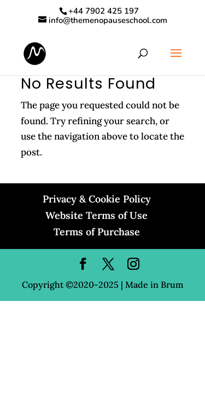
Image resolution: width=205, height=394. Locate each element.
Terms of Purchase (97, 231)
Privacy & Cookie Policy (97, 199)
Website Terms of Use (96, 215)
